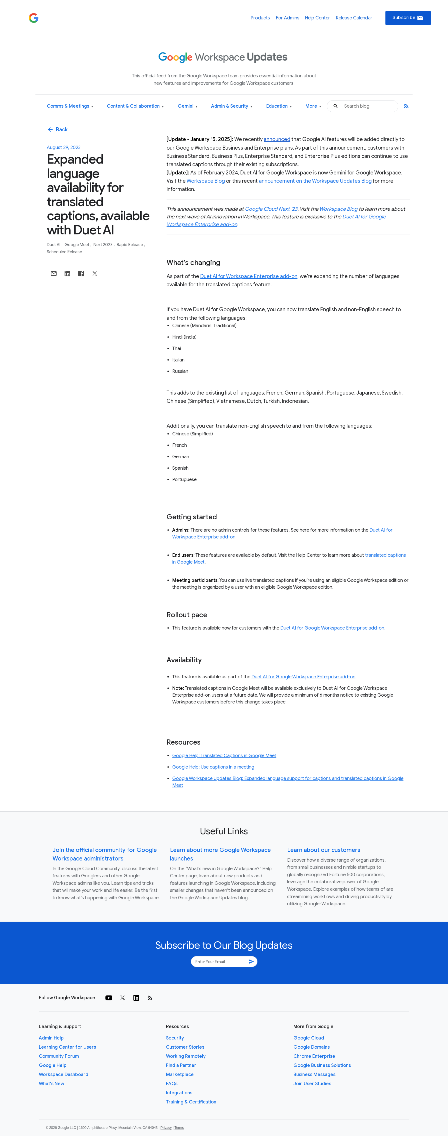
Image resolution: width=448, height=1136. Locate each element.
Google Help (53, 1065)
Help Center (317, 18)
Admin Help (51, 1038)
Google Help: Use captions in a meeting (213, 767)
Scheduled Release (64, 251)
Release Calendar (354, 18)
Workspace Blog (206, 181)
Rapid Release (130, 244)
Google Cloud (308, 1038)
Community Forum (59, 1056)
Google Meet (77, 244)
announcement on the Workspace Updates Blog (315, 181)
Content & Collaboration (135, 106)
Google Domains (311, 1047)
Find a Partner (181, 1065)
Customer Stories (185, 1047)
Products (260, 18)
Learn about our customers (323, 850)
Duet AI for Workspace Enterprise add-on (248, 276)
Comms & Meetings (70, 106)
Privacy (166, 1128)
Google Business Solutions (322, 1065)
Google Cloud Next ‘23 (271, 209)
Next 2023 (103, 244)
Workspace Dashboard (63, 1074)
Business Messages (314, 1074)
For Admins (287, 18)
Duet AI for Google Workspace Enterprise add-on (303, 677)
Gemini (187, 106)
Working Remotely (186, 1056)
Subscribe (408, 18)
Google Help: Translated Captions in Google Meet (224, 756)
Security (175, 1038)
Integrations (179, 1093)
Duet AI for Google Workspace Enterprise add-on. (332, 628)
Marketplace (180, 1074)
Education (279, 106)
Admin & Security (231, 106)
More (313, 106)
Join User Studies (312, 1084)
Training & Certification (191, 1102)
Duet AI (54, 244)
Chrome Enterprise (314, 1056)
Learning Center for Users (67, 1047)
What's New (51, 1084)
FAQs (171, 1084)
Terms (179, 1128)
